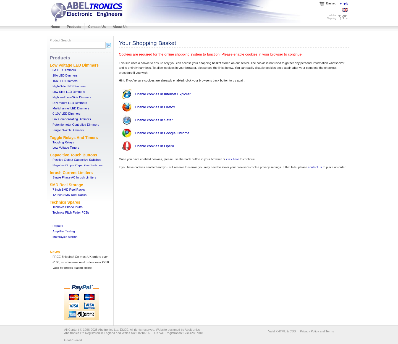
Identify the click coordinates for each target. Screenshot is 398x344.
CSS (293, 331)
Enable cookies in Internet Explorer (163, 94)
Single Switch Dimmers (68, 130)
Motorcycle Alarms (65, 236)
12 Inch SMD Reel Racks (70, 194)
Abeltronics (192, 329)
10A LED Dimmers (65, 75)
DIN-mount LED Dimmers (70, 102)
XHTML (281, 331)
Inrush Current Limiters (71, 172)
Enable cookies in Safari (154, 120)
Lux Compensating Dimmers (72, 119)
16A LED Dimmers (65, 81)
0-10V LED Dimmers (66, 113)
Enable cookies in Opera (154, 146)
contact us (315, 167)
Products (74, 27)
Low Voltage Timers (66, 147)
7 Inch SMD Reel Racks (69, 189)
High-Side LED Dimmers (69, 86)
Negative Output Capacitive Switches (78, 165)
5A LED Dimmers (64, 70)
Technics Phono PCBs (68, 207)
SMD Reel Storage (66, 185)
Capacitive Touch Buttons (73, 155)
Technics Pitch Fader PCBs (71, 212)
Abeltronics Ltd (108, 329)
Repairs (58, 225)
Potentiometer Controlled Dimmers (76, 124)
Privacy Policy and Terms (317, 331)
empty (344, 3)
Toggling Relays (63, 142)
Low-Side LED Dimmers (69, 91)
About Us (120, 27)
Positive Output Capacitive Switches (77, 159)
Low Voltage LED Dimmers (74, 65)
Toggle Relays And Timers (74, 137)
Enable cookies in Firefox (155, 107)
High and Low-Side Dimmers (72, 97)
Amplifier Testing (64, 231)
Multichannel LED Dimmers (71, 108)
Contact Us (97, 27)
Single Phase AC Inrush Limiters (74, 177)
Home (55, 27)
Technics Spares (65, 202)
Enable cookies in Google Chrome (162, 133)
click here (232, 159)
